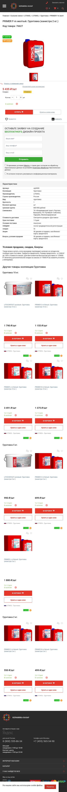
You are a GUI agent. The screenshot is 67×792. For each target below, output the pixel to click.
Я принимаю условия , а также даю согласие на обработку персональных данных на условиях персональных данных (32, 168)
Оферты (27, 165)
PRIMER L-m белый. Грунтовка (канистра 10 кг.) (15, 388)
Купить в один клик (47, 112)
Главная (6, 16)
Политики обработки (40, 168)
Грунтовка (44, 16)
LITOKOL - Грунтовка (12, 351)
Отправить (23, 159)
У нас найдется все (11, 771)
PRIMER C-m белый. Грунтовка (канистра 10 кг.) (46, 306)
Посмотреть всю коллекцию (33, 87)
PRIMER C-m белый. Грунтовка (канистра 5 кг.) (46, 478)
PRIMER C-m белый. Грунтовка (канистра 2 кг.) (15, 650)
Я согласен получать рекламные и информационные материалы (32, 174)
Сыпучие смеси (16, 16)
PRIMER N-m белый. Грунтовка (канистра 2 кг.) (46, 650)
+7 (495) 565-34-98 (44, 741)
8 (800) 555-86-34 (12, 741)
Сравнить (58, 119)
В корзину (16, 339)
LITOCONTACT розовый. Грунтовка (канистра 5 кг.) (17, 478)
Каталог (6, 766)
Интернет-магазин (11, 761)
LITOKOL (27, 16)
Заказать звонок (58, 3)
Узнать (27, 92)
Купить (17, 112)
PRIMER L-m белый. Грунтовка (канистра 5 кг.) (15, 560)
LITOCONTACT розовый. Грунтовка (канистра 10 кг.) (17, 306)
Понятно (50, 787)
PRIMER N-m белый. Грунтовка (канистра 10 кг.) (46, 388)
